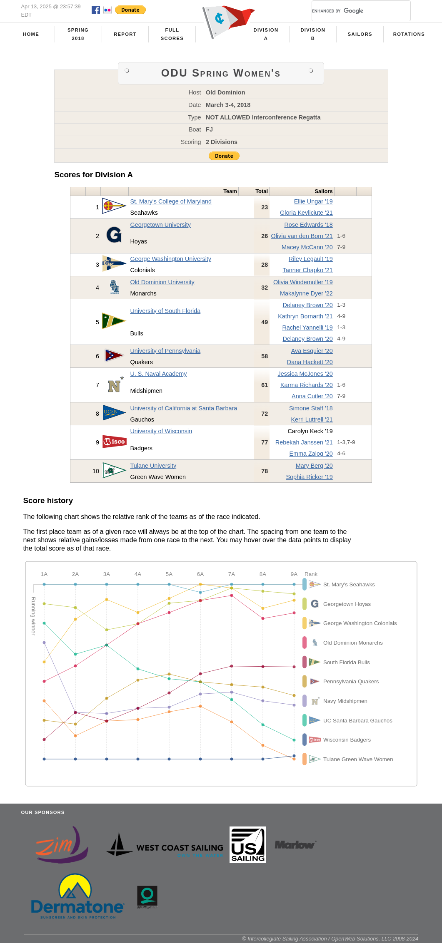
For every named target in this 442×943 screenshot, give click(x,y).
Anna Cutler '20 (312, 396)
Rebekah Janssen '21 (304, 442)
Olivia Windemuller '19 (303, 282)
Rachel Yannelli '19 (307, 327)
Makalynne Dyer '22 (306, 293)
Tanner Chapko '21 (307, 270)
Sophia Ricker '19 (309, 477)
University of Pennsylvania (165, 350)
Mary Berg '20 (314, 465)
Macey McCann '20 (307, 247)
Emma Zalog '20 (310, 453)
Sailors (360, 34)
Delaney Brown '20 (307, 305)
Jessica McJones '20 (304, 373)
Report (125, 34)
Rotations (409, 34)
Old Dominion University (162, 282)
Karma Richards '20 (306, 385)
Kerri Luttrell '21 (311, 419)
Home (31, 34)
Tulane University (153, 465)
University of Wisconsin (161, 431)
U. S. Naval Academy (158, 373)
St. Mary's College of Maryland (171, 201)
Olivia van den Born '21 (301, 236)
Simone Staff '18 (311, 408)
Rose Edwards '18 (308, 224)
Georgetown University (160, 224)
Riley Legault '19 (311, 259)
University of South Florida (165, 311)
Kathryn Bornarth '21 (305, 316)
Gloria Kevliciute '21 (306, 212)
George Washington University (170, 259)
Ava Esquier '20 (312, 350)
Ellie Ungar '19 (313, 201)
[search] (351, 11)
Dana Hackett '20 (310, 362)
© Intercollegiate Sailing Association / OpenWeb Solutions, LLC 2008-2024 (330, 939)
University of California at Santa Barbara (183, 408)
